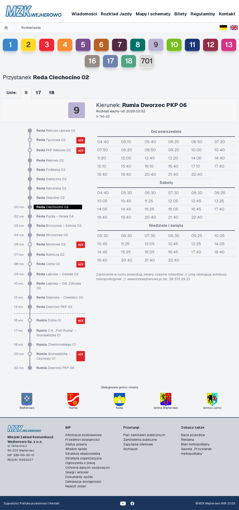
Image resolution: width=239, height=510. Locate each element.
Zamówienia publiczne (140, 440)
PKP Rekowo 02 (53, 150)
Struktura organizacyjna (83, 458)
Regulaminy (203, 14)
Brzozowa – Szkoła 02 (58, 226)
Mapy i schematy (153, 14)
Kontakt (227, 14)
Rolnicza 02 (50, 254)
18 (128, 60)
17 (110, 60)
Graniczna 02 (51, 179)
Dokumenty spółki (79, 477)
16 (92, 60)
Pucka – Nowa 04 (55, 216)
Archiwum (130, 449)
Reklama (187, 440)
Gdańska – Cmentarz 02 (59, 297)
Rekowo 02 (50, 160)
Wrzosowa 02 (52, 235)
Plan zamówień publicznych (144, 435)
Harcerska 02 (51, 188)
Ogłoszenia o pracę (80, 463)
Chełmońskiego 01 (56, 344)
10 (174, 44)
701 (147, 60)
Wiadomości (84, 14)
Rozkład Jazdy (116, 14)
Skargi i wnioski (76, 472)
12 (210, 44)
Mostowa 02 (51, 244)
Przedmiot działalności (82, 440)
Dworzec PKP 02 (54, 307)
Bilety (180, 14)
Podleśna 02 (50, 170)
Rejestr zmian (75, 486)
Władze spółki (76, 449)
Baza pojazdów (193, 435)
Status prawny (76, 444)
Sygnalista (11, 503)
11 (192, 44)
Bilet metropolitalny (195, 444)
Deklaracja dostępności (83, 481)
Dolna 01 (48, 320)
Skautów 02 (50, 198)
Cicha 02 (48, 264)
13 (228, 44)
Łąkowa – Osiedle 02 (57, 274)
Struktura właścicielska (82, 453)
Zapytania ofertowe (138, 444)
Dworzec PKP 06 (55, 368)
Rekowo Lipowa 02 (55, 130)
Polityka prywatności (33, 503)
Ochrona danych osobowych (87, 467)
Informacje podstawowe (83, 435)
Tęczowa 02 (51, 140)
